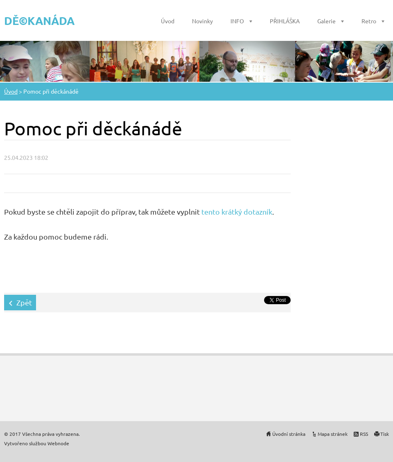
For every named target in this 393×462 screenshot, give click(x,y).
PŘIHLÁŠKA (285, 21)
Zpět (24, 302)
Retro (368, 21)
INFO (237, 21)
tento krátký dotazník (236, 211)
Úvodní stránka (288, 434)
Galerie (326, 21)
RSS (364, 434)
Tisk (384, 434)
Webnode (58, 443)
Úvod (167, 21)
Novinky (202, 21)
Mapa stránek (333, 434)
